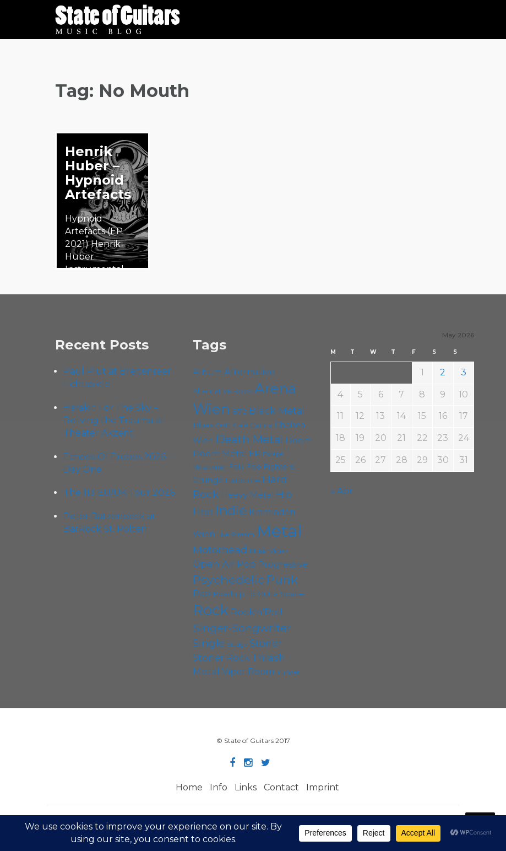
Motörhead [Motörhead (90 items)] (220, 550)
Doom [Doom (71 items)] (298, 440)
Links (246, 787)
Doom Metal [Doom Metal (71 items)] (220, 453)
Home (189, 787)
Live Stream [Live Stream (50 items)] (235, 534)
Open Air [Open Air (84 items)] (214, 563)
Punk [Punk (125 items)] (282, 579)
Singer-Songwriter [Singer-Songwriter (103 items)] (242, 627)
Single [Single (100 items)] (209, 643)
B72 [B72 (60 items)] (239, 411)
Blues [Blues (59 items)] (203, 425)
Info (218, 787)
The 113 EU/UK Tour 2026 (119, 492)
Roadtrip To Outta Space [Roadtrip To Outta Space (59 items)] (258, 593)
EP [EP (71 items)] (254, 453)
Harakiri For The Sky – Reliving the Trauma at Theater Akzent (113, 420)
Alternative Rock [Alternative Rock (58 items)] (222, 390)
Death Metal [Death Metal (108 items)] (249, 439)
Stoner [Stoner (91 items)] (265, 643)
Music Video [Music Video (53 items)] (268, 551)
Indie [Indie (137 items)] (231, 510)
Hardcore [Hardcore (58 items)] (242, 480)
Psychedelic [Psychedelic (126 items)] (228, 579)
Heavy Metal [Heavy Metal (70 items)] (247, 494)
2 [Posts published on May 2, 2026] (442, 372)
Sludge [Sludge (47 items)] (237, 644)
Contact (281, 787)
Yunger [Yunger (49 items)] (288, 672)
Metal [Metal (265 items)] (279, 531)
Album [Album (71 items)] (207, 372)
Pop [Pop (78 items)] (246, 563)
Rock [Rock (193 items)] (210, 610)
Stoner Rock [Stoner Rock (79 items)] (221, 657)
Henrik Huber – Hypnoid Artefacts (98, 172)
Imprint (322, 787)
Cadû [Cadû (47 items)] (223, 425)
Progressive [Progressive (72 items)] (283, 564)
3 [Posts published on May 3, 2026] (463, 372)
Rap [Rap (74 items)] (201, 593)
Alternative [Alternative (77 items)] (249, 371)
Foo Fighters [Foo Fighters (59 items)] (270, 466)
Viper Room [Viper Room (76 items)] (248, 671)
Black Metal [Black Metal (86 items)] (277, 410)
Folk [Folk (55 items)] (236, 466)
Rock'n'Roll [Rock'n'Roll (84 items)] (256, 611)
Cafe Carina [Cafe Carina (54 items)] (253, 425)
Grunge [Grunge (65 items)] (208, 480)
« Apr (341, 491)
